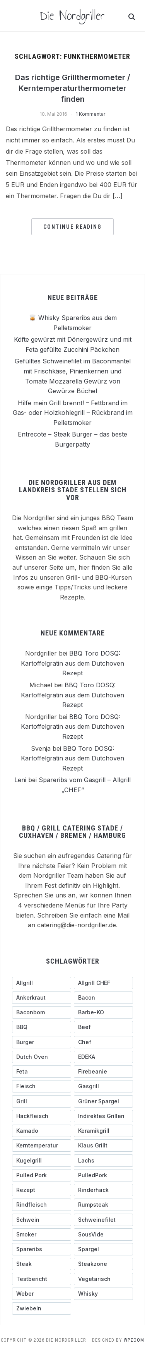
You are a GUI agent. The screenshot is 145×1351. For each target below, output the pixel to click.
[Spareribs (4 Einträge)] (41, 1249)
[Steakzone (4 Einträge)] (103, 1264)
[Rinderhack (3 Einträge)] (103, 1189)
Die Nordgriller (72, 15)
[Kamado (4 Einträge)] (41, 1130)
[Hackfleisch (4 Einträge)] (41, 1116)
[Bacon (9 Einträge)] (103, 997)
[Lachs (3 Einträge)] (103, 1160)
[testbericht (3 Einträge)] (41, 1278)
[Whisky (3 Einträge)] (103, 1293)
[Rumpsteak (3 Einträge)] (103, 1205)
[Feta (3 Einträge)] (41, 1071)
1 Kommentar (90, 113)
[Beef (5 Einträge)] (103, 1027)
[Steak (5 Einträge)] (41, 1264)
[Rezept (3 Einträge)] (41, 1189)
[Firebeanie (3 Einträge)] (103, 1071)
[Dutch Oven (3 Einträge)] (41, 1056)
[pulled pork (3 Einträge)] (41, 1175)
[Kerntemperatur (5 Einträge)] (41, 1145)
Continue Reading (72, 226)
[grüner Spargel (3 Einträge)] (103, 1101)
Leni (20, 780)
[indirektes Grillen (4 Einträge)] (103, 1116)
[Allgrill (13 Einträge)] (41, 982)
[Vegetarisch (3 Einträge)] (103, 1278)
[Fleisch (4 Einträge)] (41, 1086)
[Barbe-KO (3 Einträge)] (103, 1012)
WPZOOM (134, 1340)
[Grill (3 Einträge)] (41, 1101)
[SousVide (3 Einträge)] (103, 1234)
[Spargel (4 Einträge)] (103, 1249)
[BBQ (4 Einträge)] (41, 1027)
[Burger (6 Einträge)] (41, 1042)
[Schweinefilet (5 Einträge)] (103, 1219)
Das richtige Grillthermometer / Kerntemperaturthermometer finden (72, 87)
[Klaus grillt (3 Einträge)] (103, 1145)
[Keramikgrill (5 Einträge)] (103, 1130)
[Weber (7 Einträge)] (41, 1293)
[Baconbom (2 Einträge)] (41, 1012)
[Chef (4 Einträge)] (103, 1042)
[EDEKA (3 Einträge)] (103, 1056)
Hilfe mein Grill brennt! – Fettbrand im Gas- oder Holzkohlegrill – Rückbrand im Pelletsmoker (73, 412)
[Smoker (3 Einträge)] (41, 1234)
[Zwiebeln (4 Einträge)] (41, 1308)
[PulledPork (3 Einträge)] (103, 1175)
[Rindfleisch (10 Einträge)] (41, 1205)
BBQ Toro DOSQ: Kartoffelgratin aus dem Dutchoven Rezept (72, 663)
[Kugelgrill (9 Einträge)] (41, 1160)
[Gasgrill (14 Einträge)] (103, 1086)
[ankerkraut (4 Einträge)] (41, 997)
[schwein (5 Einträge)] (41, 1219)
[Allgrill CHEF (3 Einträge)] (103, 982)
